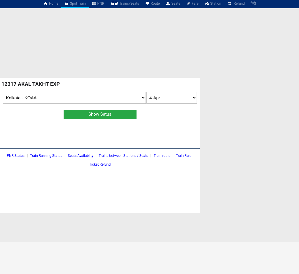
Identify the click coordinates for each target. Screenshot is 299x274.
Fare (192, 3)
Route (152, 3)
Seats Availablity (80, 156)
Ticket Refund (100, 164)
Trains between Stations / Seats (123, 156)
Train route (162, 156)
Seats (173, 3)
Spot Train (75, 3)
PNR (98, 3)
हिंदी (253, 3)
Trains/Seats (124, 3)
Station (212, 3)
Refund (236, 3)
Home (50, 3)
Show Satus (99, 114)
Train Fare (183, 156)
